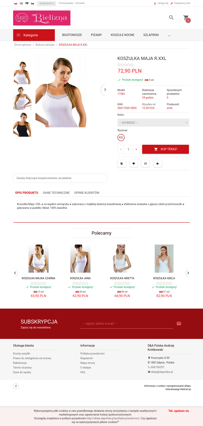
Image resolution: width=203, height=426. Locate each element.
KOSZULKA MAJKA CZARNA (38, 278)
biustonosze (72, 35)
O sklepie (85, 367)
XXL (121, 137)
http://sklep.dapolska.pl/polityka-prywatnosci (113, 418)
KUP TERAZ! (165, 149)
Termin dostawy (22, 367)
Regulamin (86, 358)
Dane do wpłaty (22, 372)
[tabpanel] (101, 210)
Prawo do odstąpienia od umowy (32, 358)
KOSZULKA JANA (80, 278)
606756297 (156, 367)
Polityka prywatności (92, 353)
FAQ (82, 372)
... (169, 35)
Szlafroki (151, 35)
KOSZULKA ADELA (164, 278)
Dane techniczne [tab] (56, 193)
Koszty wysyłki (21, 353)
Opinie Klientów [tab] (86, 193)
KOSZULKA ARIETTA (122, 278)
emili (169, 108)
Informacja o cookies (154, 386)
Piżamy (96, 35)
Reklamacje (20, 362)
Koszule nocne (122, 35)
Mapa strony (87, 362)
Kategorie (27, 35)
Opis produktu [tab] (26, 193)
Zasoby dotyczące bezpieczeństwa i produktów (44, 178)
